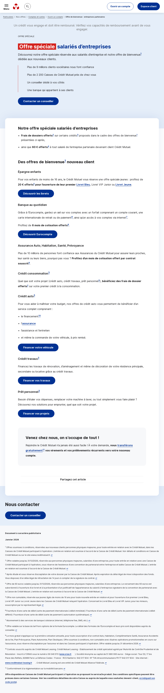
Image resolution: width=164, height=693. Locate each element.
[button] (120, 6)
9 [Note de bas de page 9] (29, 263)
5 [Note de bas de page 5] (34, 184)
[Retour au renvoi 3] (96, 578)
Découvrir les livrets (36, 193)
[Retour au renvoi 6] (91, 614)
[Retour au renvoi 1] (52, 555)
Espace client (148, 6)
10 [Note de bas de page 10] (39, 315)
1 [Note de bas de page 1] (140, 53)
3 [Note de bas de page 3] (77, 135)
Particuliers (8, 17)
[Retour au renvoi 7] (89, 620)
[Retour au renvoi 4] (101, 591)
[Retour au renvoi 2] (67, 568)
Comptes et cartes (36, 17)
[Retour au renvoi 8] (16, 630)
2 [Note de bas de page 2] (53, 135)
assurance (29, 323)
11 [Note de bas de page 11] (44, 449)
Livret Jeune (123, 184)
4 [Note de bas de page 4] (48, 146)
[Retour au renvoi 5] (43, 605)
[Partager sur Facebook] (102, 479)
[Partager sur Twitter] (94, 479)
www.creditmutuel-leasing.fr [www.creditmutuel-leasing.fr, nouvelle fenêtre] (18, 663)
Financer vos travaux (36, 380)
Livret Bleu (83, 184)
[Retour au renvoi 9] (140, 643)
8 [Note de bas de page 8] (68, 224)
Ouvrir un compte (55, 17)
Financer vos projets (36, 413)
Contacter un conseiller (38, 101)
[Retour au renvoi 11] (64, 668)
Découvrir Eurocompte (37, 234)
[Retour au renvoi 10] (106, 663)
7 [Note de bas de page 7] (126, 217)
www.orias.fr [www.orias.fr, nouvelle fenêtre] (65, 654)
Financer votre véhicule (38, 347)
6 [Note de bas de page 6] (72, 217)
